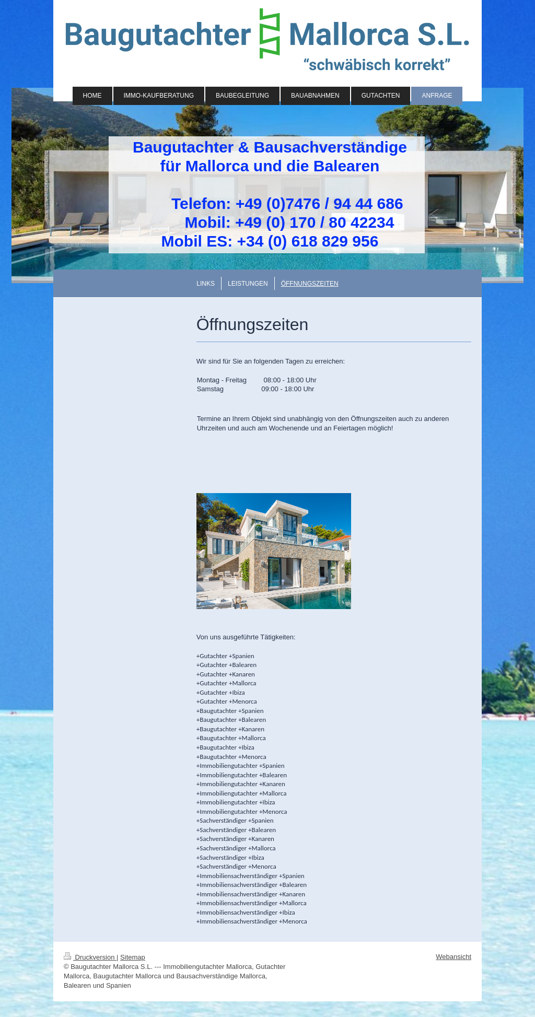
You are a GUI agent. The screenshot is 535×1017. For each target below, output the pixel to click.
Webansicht (453, 957)
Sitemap (132, 957)
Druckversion (90, 957)
